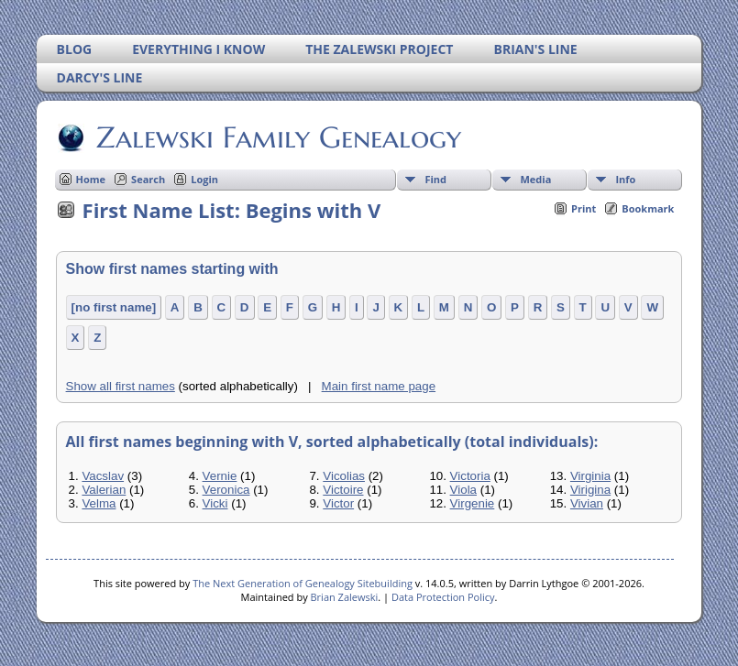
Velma (99, 503)
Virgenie (472, 503)
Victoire (343, 490)
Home (91, 179)
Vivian (586, 503)
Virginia (590, 476)
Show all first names (120, 386)
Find (435, 179)
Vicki (215, 503)
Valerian (104, 490)
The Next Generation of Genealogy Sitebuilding (303, 583)
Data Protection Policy (443, 597)
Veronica (226, 490)
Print (583, 208)
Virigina (590, 490)
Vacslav (103, 476)
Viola (463, 490)
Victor (338, 503)
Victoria (470, 476)
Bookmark (648, 208)
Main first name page (378, 386)
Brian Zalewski (345, 597)
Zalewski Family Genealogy (277, 137)
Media (535, 179)
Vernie (220, 476)
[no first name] (114, 307)
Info (625, 179)
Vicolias (344, 476)
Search (148, 179)
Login (204, 179)
